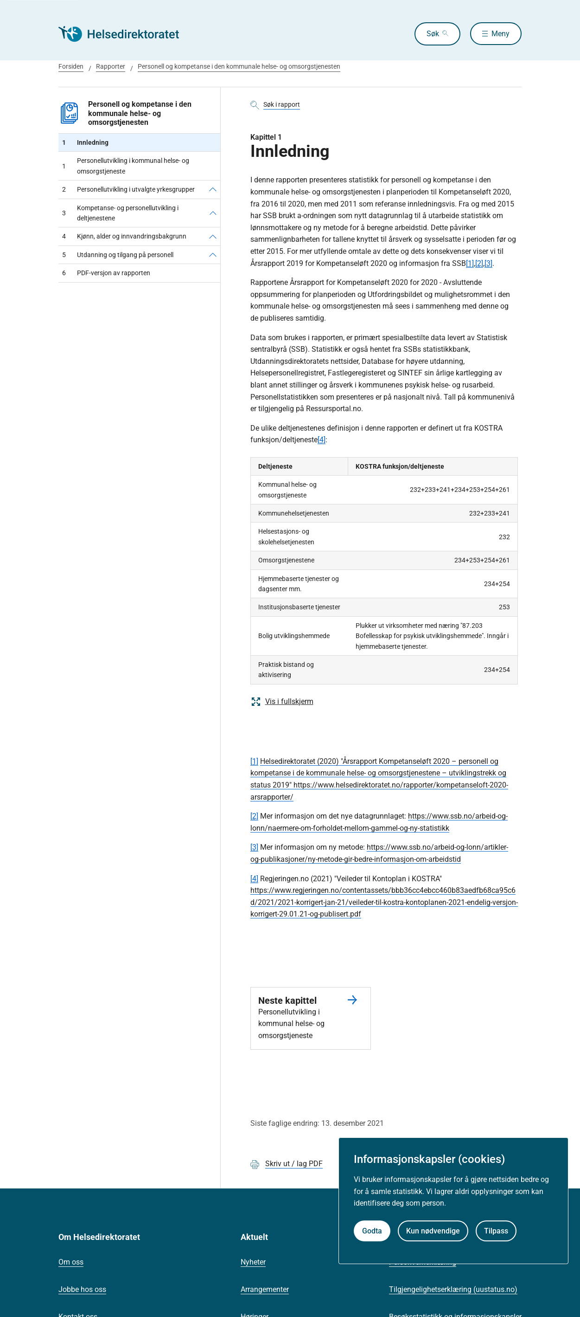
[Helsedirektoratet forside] (125, 34)
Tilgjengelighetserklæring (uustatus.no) (453, 1289)
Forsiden (70, 66)
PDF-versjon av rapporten (106, 273)
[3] (488, 263)
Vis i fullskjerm (281, 701)
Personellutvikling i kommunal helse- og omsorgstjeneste (125, 165)
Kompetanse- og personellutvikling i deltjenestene (120, 213)
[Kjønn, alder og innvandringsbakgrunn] (212, 236)
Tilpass (496, 1231)
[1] (470, 263)
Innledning (85, 142)
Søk (430, 33)
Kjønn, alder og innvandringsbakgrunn (124, 236)
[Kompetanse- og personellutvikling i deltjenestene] (213, 213)
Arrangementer (265, 1289)
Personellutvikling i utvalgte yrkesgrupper (128, 189)
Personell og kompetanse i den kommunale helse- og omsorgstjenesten (239, 66)
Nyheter (253, 1262)
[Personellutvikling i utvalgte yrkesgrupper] (212, 189)
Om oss (70, 1262)
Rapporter (110, 66)
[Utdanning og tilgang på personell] (212, 255)
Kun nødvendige (433, 1231)
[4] (321, 439)
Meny (500, 33)
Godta (372, 1231)
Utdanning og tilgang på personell (117, 255)
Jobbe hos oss (82, 1289)
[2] (479, 263)
